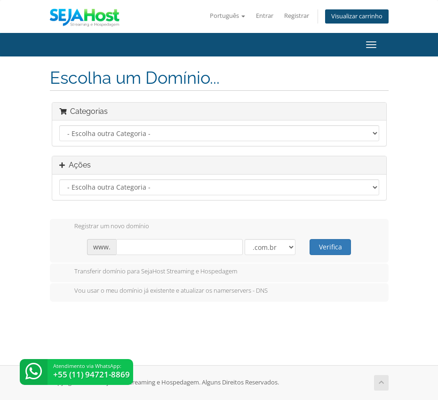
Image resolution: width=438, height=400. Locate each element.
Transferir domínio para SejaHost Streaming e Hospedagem (148, 272)
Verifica (330, 246)
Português (227, 16)
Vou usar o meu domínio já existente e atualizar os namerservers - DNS (163, 291)
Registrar (296, 16)
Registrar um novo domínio (104, 227)
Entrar (264, 16)
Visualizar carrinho (356, 16)
